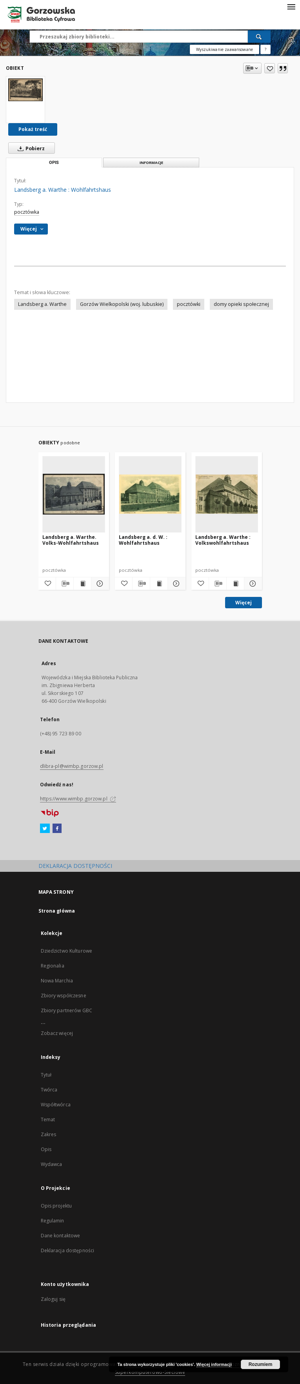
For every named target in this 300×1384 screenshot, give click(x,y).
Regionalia (52, 965)
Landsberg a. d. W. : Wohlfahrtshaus (143, 540)
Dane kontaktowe (60, 1235)
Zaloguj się (53, 1299)
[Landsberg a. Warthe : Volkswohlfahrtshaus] (227, 494)
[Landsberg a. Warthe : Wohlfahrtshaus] (25, 89)
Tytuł (46, 1074)
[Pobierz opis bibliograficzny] (64, 583)
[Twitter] (45, 828)
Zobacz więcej (57, 1033)
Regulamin (52, 1220)
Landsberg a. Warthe (42, 304)
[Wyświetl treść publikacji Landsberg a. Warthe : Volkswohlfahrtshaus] (235, 583)
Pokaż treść (32, 129)
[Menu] (291, 6)
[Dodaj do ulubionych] (269, 68)
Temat (48, 1119)
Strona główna (56, 911)
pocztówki (188, 304)
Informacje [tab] (151, 162)
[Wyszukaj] (259, 36)
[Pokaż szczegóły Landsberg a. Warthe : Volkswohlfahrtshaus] (251, 583)
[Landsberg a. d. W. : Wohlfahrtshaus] (150, 494)
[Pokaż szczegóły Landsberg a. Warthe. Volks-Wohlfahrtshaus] (98, 583)
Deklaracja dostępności (68, 1250)
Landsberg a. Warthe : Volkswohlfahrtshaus (223, 540)
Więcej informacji (214, 1364)
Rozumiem (261, 1364)
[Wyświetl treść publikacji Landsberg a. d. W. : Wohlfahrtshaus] (158, 583)
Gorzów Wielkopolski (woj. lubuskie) (122, 304)
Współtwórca (56, 1104)
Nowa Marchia (57, 980)
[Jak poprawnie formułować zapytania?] (265, 49)
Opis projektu (56, 1205)
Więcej (243, 602)
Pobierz (30, 148)
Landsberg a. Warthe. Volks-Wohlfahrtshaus (70, 540)
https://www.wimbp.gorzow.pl (78, 798)
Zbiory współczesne (63, 995)
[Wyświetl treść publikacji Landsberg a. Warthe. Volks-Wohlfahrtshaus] (82, 583)
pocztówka (26, 212)
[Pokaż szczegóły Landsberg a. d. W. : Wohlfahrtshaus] (175, 583)
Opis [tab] (54, 162)
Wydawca (51, 1164)
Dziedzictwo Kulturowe (67, 951)
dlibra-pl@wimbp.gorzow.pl (72, 766)
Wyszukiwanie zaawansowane (224, 49)
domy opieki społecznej (241, 304)
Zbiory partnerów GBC (66, 1010)
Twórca (49, 1089)
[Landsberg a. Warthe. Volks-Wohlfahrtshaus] (74, 494)
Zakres (48, 1134)
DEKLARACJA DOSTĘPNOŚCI (75, 865)
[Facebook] (57, 828)
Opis (46, 1149)
